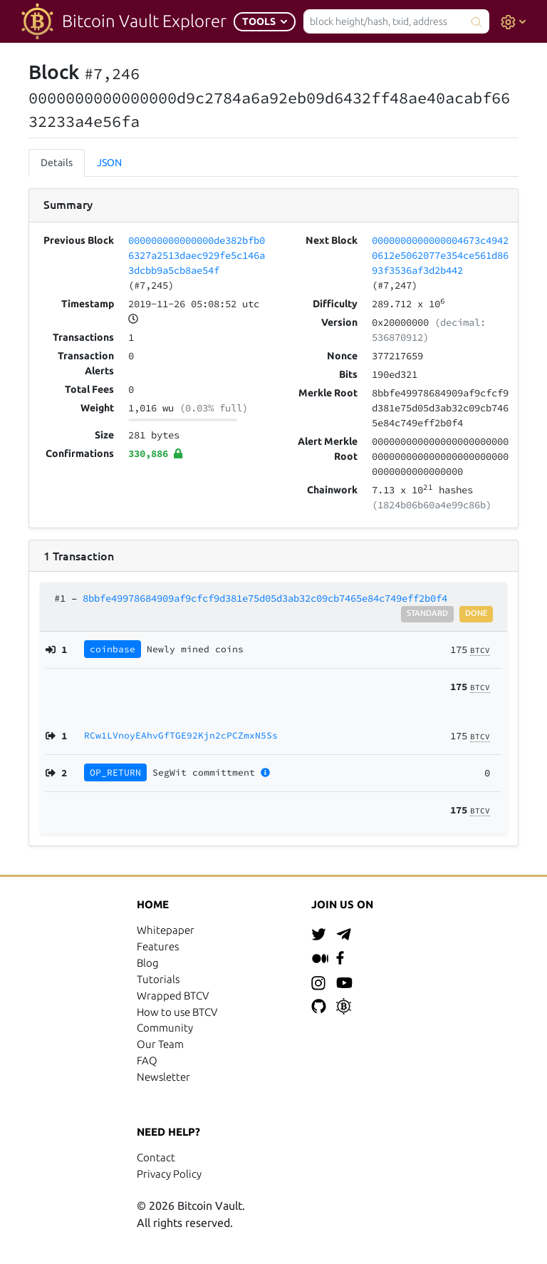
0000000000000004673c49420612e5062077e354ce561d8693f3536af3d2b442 (440, 255)
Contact (156, 1157)
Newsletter (163, 1077)
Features (158, 946)
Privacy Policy (169, 1174)
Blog (148, 963)
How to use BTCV (177, 1012)
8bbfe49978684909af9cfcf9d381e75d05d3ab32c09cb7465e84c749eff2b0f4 (265, 598)
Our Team (160, 1044)
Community (165, 1028)
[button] (265, 21)
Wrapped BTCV (173, 996)
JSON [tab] (109, 162)
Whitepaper (165, 930)
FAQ (147, 1060)
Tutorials (158, 979)
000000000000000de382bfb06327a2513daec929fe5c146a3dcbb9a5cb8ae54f (196, 255)
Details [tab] (57, 162)
